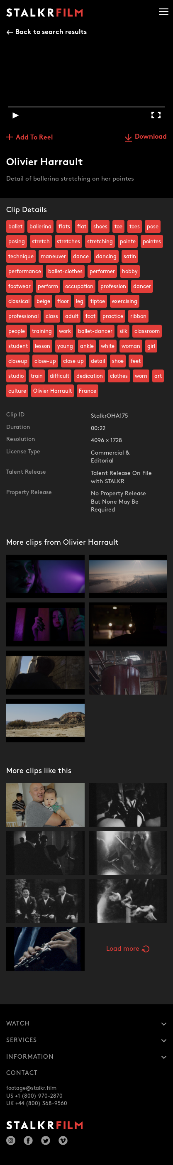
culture (17, 391)
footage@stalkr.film (31, 1088)
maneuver (53, 256)
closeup (17, 361)
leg (79, 301)
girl (151, 346)
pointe (128, 241)
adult (71, 316)
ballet (15, 226)
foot (90, 316)
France (87, 391)
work (65, 331)
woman (131, 346)
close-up (45, 361)
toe (118, 226)
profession (113, 286)
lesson (42, 346)
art (158, 376)
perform (48, 286)
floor (63, 301)
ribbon (138, 316)
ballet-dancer (95, 331)
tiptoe (97, 301)
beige (43, 301)
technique (21, 256)
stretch (41, 241)
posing (16, 241)
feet (136, 361)
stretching (100, 241)
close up (73, 361)
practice (112, 316)
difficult (59, 376)
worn (141, 376)
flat (81, 226)
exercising (124, 301)
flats (64, 226)
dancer (142, 286)
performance (24, 271)
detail (98, 361)
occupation (79, 286)
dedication (89, 376)
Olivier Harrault (52, 391)
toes (134, 226)
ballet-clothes (65, 271)
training (42, 331)
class (52, 316)
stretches (68, 241)
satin (130, 256)
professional (23, 316)
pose (152, 226)
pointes (152, 241)
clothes (119, 376)
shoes (100, 226)
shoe (118, 361)
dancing (106, 256)
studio (16, 376)
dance (81, 256)
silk (123, 331)
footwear (19, 286)
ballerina (40, 226)
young (65, 346)
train (37, 376)
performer (102, 271)
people (16, 331)
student (18, 346)
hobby (130, 271)
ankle (87, 346)
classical (18, 301)
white (108, 346)
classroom (147, 331)
